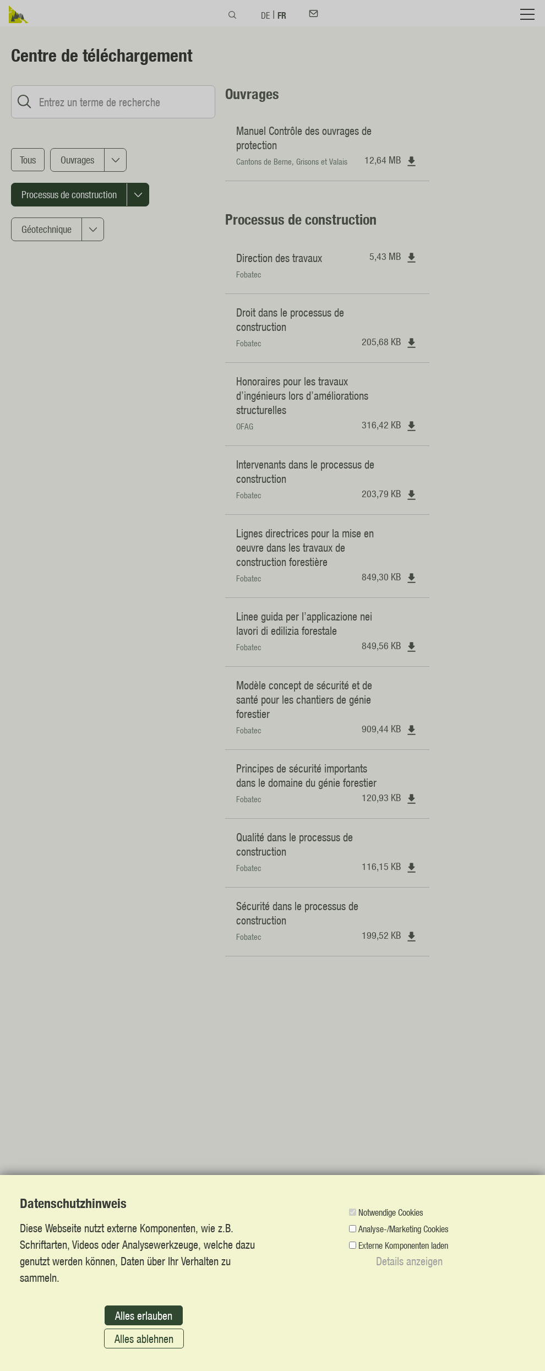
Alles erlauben (143, 1315)
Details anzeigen (409, 1260)
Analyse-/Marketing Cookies (403, 1228)
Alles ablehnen (144, 1338)
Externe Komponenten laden (403, 1245)
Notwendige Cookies (390, 1212)
